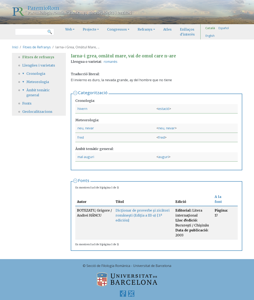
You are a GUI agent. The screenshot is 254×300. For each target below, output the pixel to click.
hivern (82, 108)
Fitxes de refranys (38, 57)
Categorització (93, 92)
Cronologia (35, 73)
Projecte (89, 29)
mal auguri (85, 157)
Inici (15, 47)
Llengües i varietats (38, 65)
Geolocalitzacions (37, 112)
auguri (163, 157)
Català (210, 28)
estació (163, 108)
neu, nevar (85, 128)
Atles (167, 29)
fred (80, 137)
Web (68, 29)
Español (223, 28)
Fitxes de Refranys (37, 47)
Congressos (117, 29)
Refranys (145, 29)
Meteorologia (37, 82)
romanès (110, 61)
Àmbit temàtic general (38, 92)
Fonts (83, 180)
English (210, 36)
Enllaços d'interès (187, 31)
